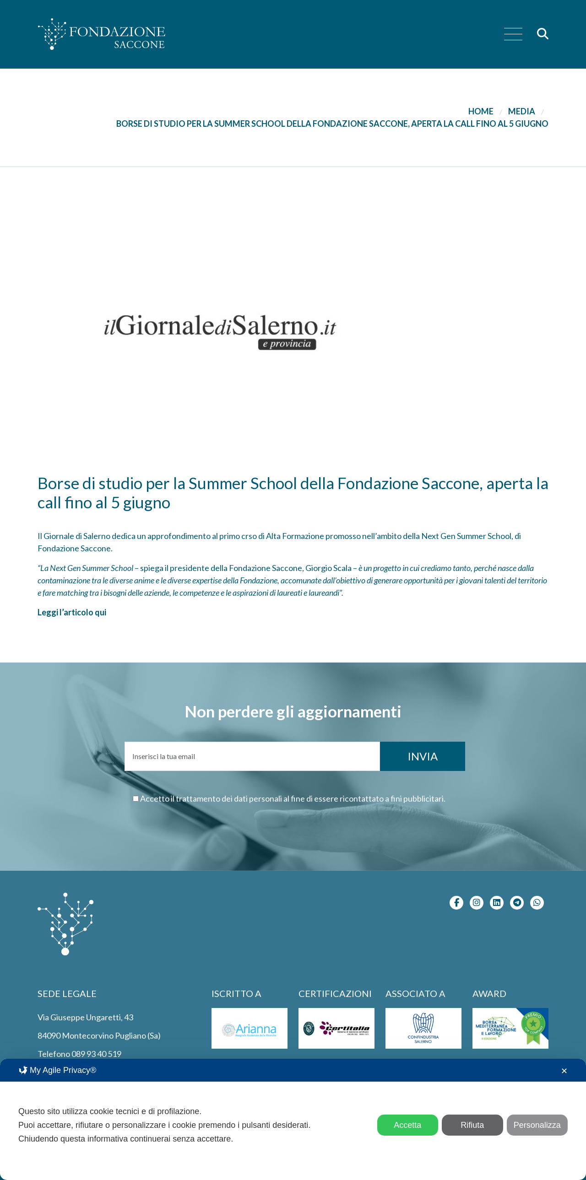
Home (481, 111)
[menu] (513, 34)
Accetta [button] (407, 1125)
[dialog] (293, 1119)
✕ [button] (564, 1071)
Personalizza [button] (537, 1125)
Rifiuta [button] (472, 1125)
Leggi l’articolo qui (72, 612)
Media (521, 111)
